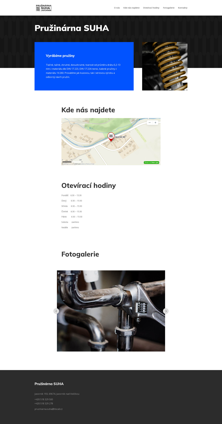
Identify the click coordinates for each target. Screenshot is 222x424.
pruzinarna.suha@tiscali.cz (49, 409)
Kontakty (182, 8)
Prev (56, 311)
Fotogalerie (168, 8)
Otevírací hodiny (151, 8)
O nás (117, 8)
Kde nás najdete (131, 8)
